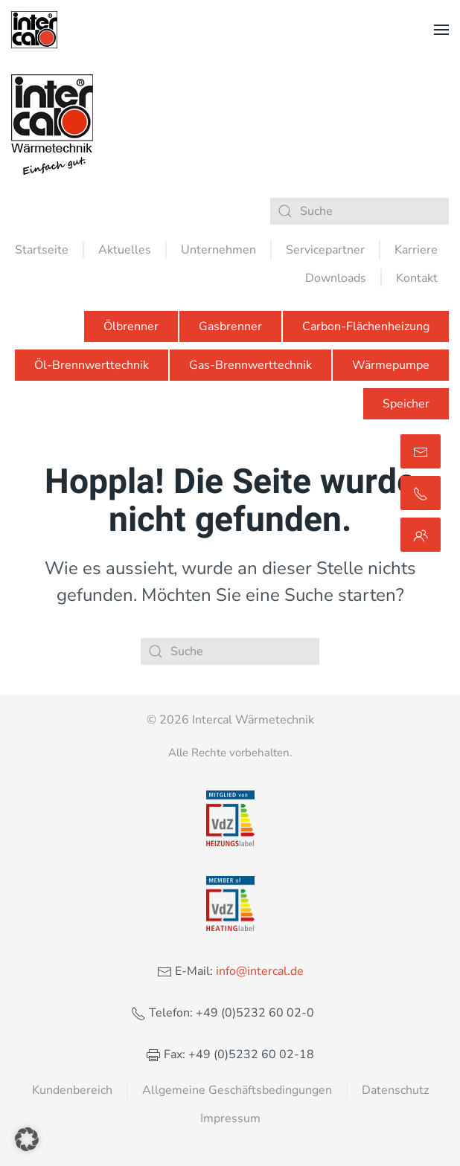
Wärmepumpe (390, 365)
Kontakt (417, 278)
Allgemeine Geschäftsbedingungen (237, 1090)
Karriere (416, 250)
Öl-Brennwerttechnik (91, 365)
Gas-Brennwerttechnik (250, 365)
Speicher (406, 404)
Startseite (41, 250)
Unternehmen (218, 250)
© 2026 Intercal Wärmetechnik (230, 720)
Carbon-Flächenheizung (365, 326)
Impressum (230, 1118)
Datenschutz (395, 1090)
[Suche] (359, 211)
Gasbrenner (230, 326)
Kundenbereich (72, 1090)
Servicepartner (325, 250)
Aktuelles (124, 250)
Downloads (335, 278)
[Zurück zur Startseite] (34, 29)
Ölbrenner (131, 326)
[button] (441, 29)
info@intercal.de (258, 971)
